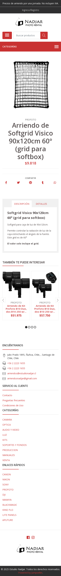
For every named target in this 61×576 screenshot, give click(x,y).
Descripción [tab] (21, 203)
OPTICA (6, 424)
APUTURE (7, 520)
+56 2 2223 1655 (16, 363)
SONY (5, 484)
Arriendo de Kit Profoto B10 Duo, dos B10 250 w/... (16, 308)
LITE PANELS (9, 514)
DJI (4, 494)
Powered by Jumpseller (30, 572)
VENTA (6, 460)
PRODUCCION (10, 450)
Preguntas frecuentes (13, 400)
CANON (6, 474)
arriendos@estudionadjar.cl (21, 373)
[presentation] (3, 300)
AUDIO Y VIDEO (10, 429)
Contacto (7, 395)
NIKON (6, 479)
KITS (4, 439)
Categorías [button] (30, 47)
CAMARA (7, 419)
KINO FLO (7, 509)
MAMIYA (7, 499)
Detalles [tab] (41, 203)
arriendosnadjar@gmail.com (22, 378)
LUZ (4, 434)
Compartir (30, 178)
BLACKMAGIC (9, 504)
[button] (26, 327)
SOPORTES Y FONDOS (14, 445)
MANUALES (8, 455)
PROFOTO (8, 489)
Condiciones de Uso (12, 405)
